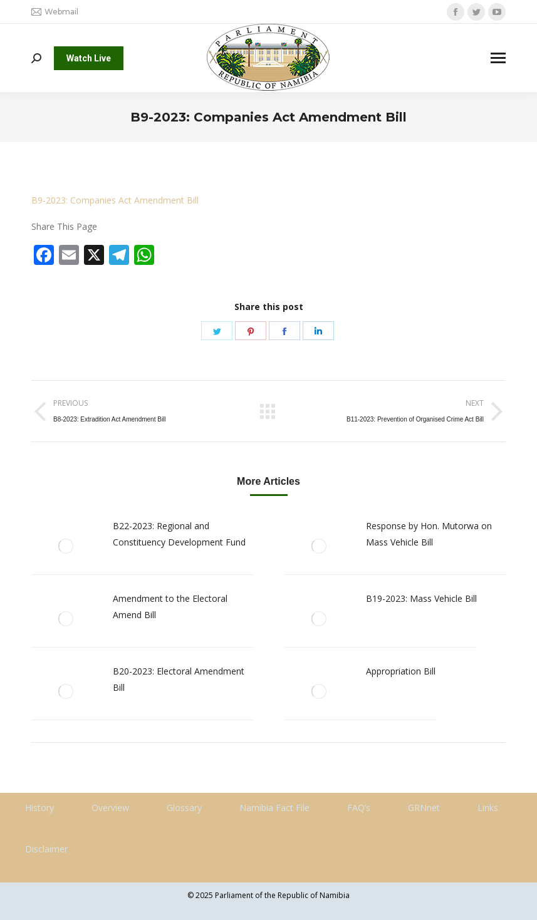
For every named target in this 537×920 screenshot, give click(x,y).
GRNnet (424, 808)
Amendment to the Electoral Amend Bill (170, 606)
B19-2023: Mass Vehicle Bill (421, 598)
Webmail (54, 12)
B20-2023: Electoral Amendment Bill (178, 679)
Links (487, 808)
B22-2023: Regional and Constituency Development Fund (179, 534)
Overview (110, 808)
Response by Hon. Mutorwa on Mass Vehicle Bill (429, 534)
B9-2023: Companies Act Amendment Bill (115, 200)
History (39, 808)
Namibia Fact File (274, 808)
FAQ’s (358, 808)
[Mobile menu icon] (498, 58)
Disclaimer (46, 849)
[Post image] (65, 546)
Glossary (184, 808)
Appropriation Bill (400, 671)
